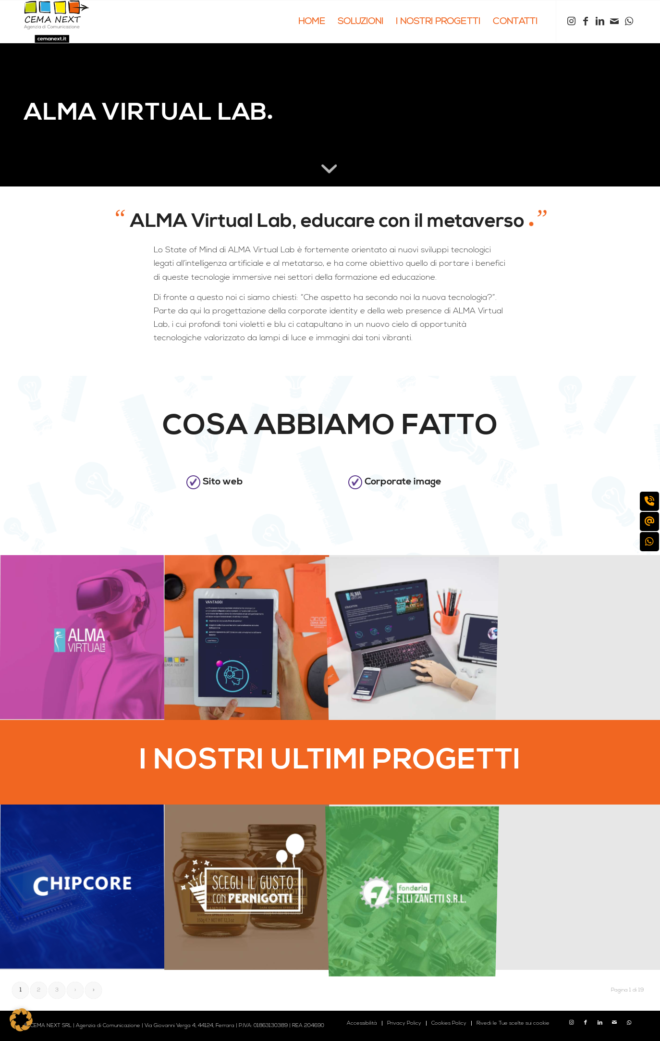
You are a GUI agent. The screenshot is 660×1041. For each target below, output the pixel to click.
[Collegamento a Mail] (614, 21)
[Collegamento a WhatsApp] (629, 21)
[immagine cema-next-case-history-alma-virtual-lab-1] (247, 637)
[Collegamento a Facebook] (585, 21)
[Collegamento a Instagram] (571, 21)
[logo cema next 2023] (56, 21)
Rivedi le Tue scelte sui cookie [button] (513, 1023)
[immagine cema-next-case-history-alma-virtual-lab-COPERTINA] (82, 637)
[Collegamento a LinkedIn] (600, 21)
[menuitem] (311, 21)
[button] (21, 1020)
